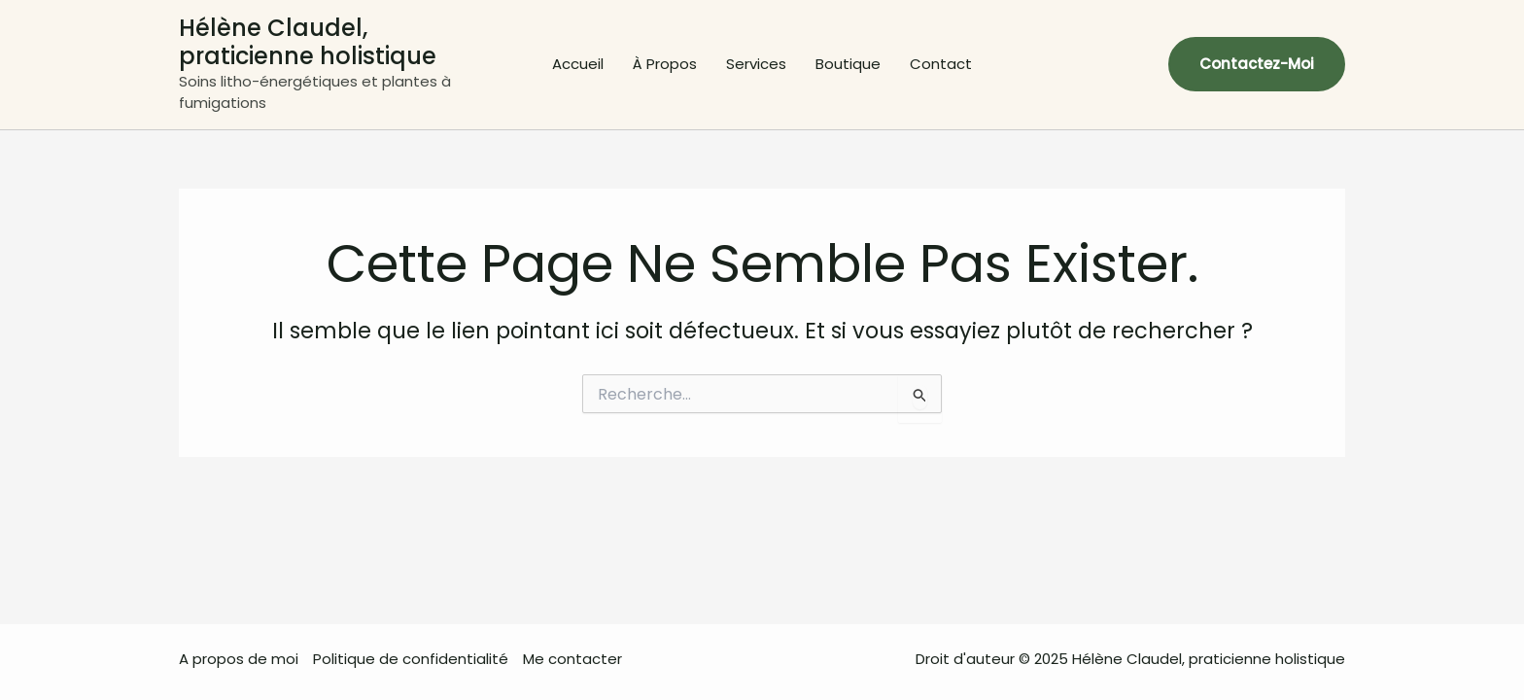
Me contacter (572, 658)
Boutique (848, 63)
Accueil (578, 63)
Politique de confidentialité (410, 658)
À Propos (665, 63)
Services (756, 63)
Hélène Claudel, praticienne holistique (307, 42)
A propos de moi (238, 658)
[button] (1256, 64)
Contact (941, 63)
